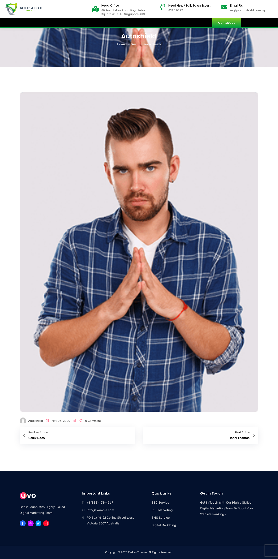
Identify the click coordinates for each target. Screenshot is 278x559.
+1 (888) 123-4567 (100, 502)
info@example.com (100, 510)
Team (134, 44)
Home (121, 44)
